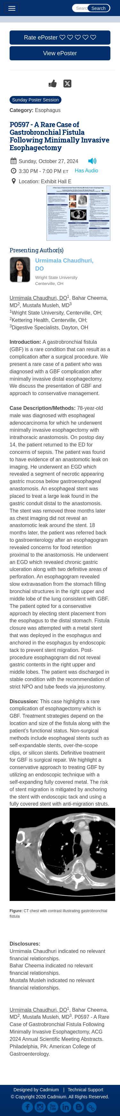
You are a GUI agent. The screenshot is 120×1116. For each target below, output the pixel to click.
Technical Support (85, 1089)
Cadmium (49, 1089)
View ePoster (60, 53)
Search (99, 8)
